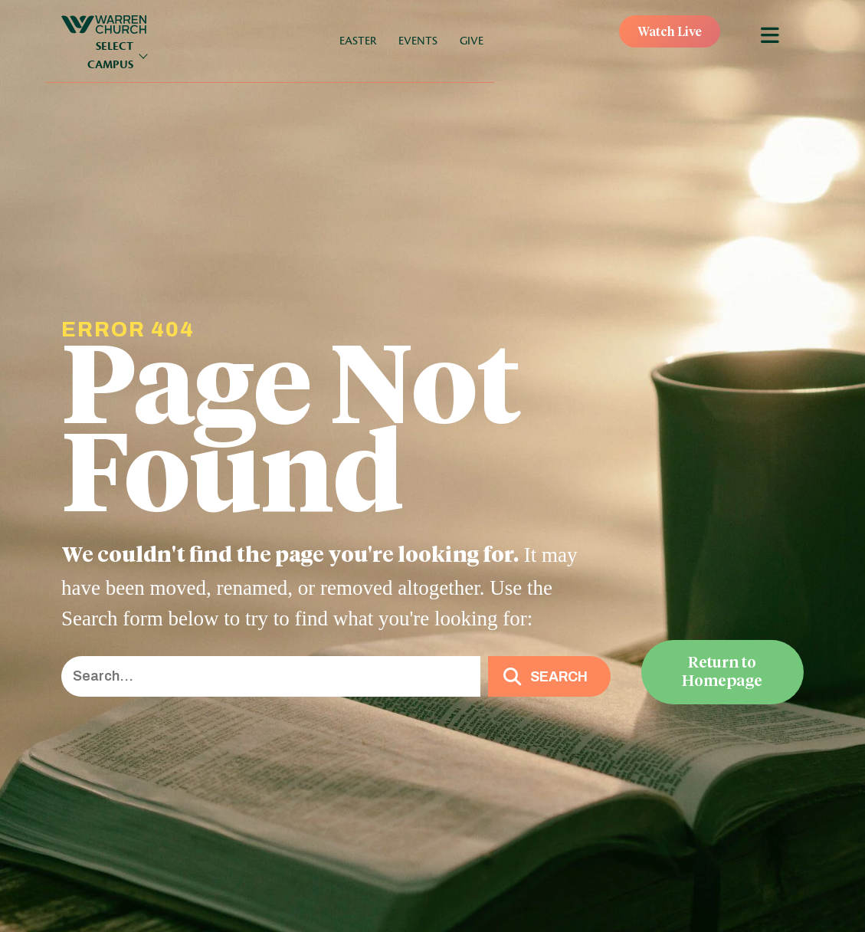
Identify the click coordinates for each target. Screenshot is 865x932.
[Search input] (270, 676)
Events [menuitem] (417, 41)
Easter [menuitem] (357, 41)
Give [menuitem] (471, 41)
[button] (549, 676)
